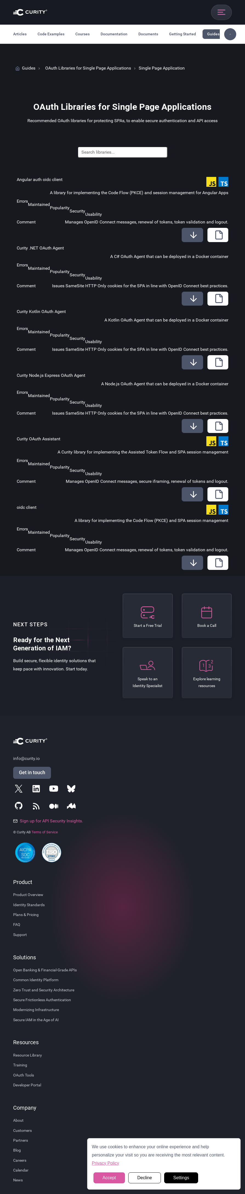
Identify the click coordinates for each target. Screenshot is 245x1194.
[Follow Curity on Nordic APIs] (72, 807)
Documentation (114, 34)
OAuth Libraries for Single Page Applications (88, 68)
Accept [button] (109, 1177)
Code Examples (51, 34)
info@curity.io (26, 758)
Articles (20, 34)
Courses (82, 34)
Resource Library (27, 1055)
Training (20, 1065)
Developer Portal (27, 1085)
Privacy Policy (105, 1163)
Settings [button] (181, 1177)
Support (20, 934)
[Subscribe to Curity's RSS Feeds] (37, 807)
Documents (148, 34)
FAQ (16, 924)
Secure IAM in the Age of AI (36, 1020)
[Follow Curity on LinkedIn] (37, 789)
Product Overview (28, 894)
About (18, 1120)
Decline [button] (144, 1177)
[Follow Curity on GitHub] (19, 807)
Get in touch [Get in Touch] (32, 772)
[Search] (122, 152)
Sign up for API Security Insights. (48, 820)
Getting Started (182, 34)
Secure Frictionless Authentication (42, 1000)
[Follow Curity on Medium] (54, 807)
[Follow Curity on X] (19, 789)
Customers (22, 1130)
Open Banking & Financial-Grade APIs (45, 970)
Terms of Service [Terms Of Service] (45, 832)
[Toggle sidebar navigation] (230, 34)
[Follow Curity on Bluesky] (72, 789)
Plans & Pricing (26, 914)
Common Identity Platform (35, 980)
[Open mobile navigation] (221, 12)
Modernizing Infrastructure (36, 1010)
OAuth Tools (23, 1075)
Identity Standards (29, 905)
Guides (213, 34)
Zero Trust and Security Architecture (43, 990)
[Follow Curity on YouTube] (54, 789)
